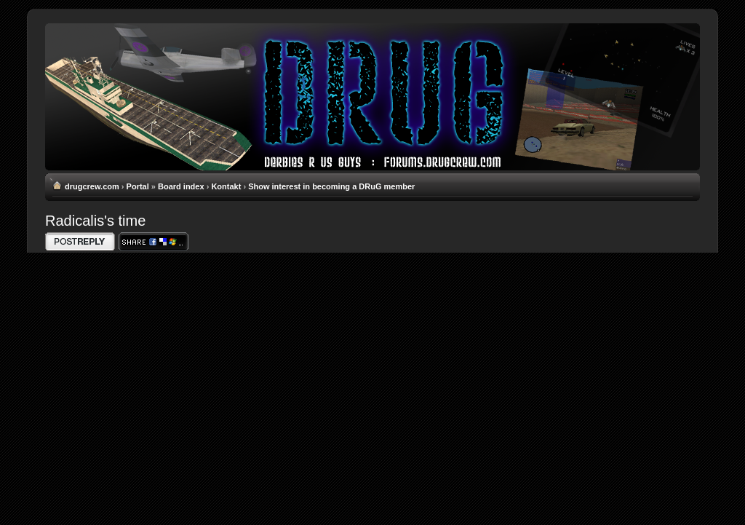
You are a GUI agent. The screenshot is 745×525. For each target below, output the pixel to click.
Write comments (80, 241)
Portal (138, 186)
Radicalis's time (95, 221)
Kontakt (226, 186)
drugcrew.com (92, 186)
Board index (181, 186)
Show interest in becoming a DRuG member (331, 186)
